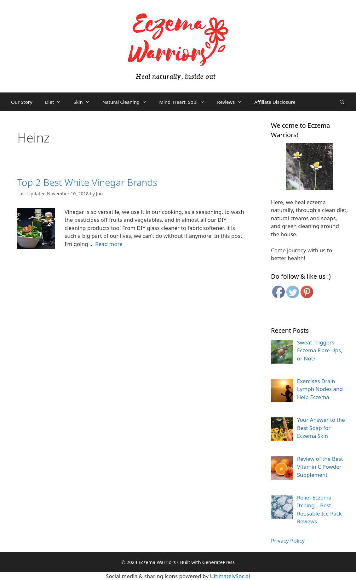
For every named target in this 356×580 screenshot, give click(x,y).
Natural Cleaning (127, 101)
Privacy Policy (288, 540)
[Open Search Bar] (342, 101)
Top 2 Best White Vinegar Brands (87, 182)
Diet (56, 101)
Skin (84, 101)
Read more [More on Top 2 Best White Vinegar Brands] (109, 244)
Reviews (232, 101)
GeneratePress (218, 562)
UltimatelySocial (230, 576)
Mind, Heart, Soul (185, 101)
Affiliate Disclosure (275, 102)
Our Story (21, 102)
